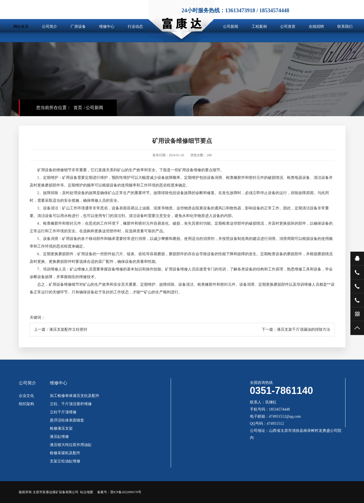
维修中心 (106, 27)
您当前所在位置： (53, 107)
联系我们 (345, 27)
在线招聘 (316, 27)
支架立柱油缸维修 (65, 461)
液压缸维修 (59, 437)
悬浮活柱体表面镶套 (67, 420)
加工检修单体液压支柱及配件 (74, 396)
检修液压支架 (61, 428)
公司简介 (49, 27)
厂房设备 (78, 27)
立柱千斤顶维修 (63, 412)
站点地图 (86, 492)
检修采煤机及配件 (65, 453)
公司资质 (287, 27)
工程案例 (259, 27)
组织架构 (26, 404)
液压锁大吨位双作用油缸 (71, 445)
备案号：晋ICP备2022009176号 (119, 492)
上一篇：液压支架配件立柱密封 (60, 329)
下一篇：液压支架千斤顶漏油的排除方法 (296, 329)
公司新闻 (230, 27)
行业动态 (135, 27)
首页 (78, 107)
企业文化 (26, 396)
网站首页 (21, 27)
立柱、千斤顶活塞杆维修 (71, 404)
